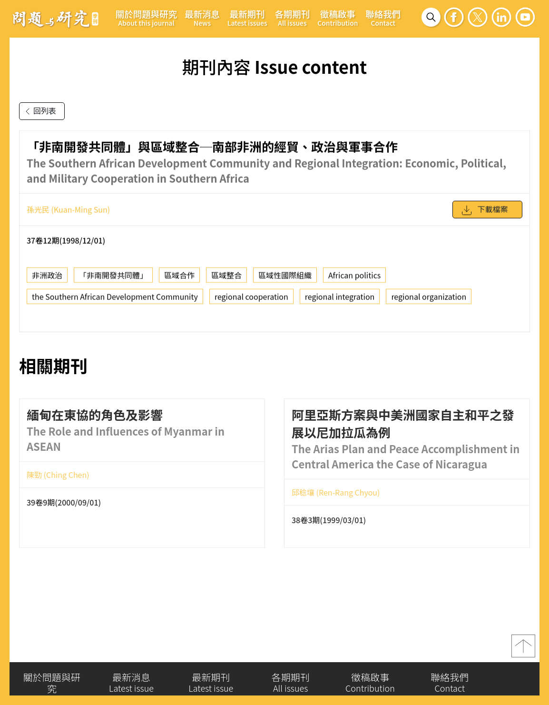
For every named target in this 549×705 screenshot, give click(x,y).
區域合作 (179, 280)
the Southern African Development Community (115, 302)
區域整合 (226, 280)
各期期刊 (292, 18)
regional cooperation (251, 302)
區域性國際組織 (285, 280)
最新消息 (202, 18)
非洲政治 (47, 280)
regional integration (340, 302)
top (523, 650)
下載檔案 (484, 215)
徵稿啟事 (337, 18)
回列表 (39, 111)
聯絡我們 (383, 18)
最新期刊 (247, 18)
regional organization (428, 302)
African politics (354, 280)
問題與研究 (55, 18)
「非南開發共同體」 (113, 280)
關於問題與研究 (146, 18)
